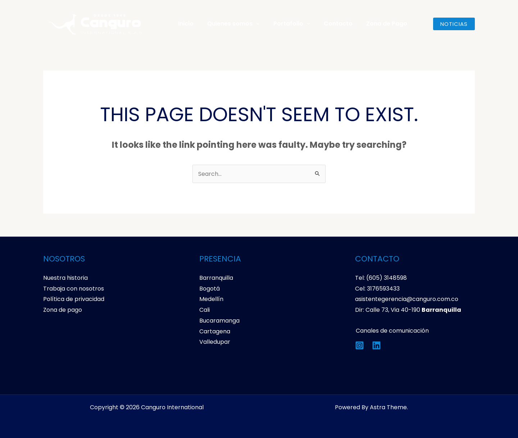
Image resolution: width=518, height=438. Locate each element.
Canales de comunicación (391, 331)
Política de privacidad (73, 299)
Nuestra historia (65, 278)
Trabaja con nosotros (73, 288)
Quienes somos (230, 23)
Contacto (330, 23)
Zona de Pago (376, 23)
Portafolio (286, 23)
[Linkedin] (376, 345)
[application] (252, 23)
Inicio (184, 23)
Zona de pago (62, 310)
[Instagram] (359, 345)
